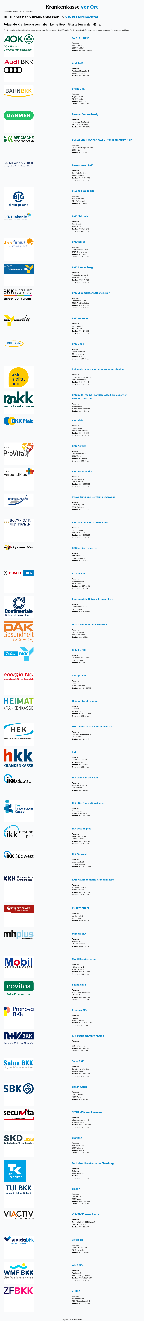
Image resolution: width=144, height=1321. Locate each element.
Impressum (66, 1320)
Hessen (15, 12)
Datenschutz (77, 1320)
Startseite (7, 12)
